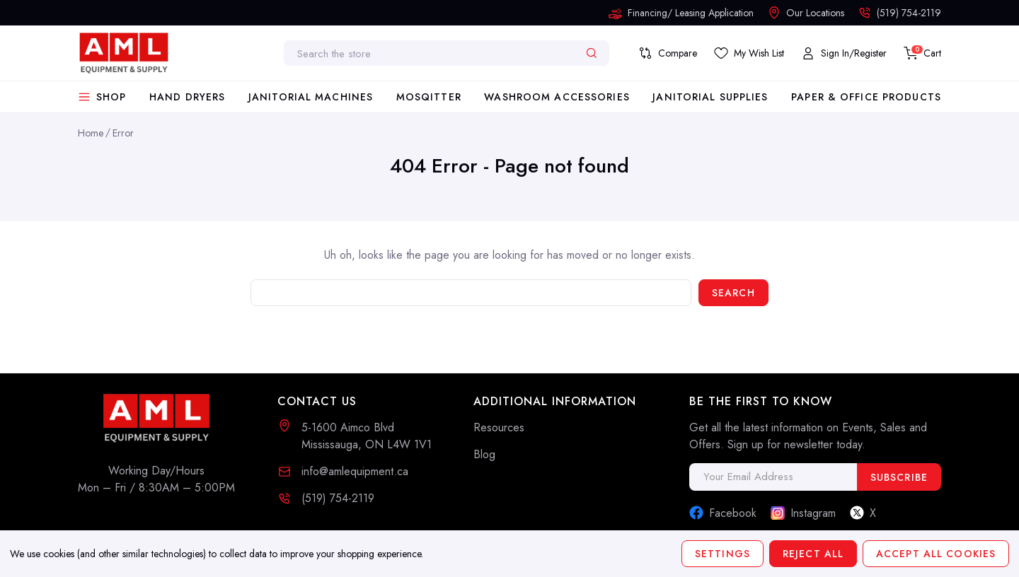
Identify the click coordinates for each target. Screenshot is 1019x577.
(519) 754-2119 (337, 498)
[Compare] (667, 53)
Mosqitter (428, 97)
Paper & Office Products (866, 97)
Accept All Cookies (936, 554)
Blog (484, 454)
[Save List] (749, 53)
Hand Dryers (187, 97)
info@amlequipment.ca (354, 471)
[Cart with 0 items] (922, 53)
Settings (722, 554)
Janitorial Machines (310, 97)
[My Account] (844, 53)
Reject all (813, 554)
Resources (498, 427)
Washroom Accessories (556, 97)
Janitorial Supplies (710, 97)
